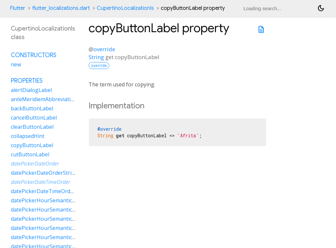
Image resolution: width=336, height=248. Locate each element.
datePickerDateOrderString (44, 172)
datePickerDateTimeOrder (40, 182)
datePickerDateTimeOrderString (51, 191)
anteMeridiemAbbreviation (44, 99)
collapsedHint (27, 136)
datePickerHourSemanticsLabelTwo (55, 237)
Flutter (17, 8)
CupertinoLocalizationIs (125, 8)
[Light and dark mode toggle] (321, 8)
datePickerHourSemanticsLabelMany (56, 209)
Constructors (33, 55)
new (16, 64)
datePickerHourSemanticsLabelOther (56, 228)
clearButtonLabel (32, 126)
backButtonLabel (32, 108)
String (96, 57)
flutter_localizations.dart (61, 8)
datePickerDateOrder (35, 163)
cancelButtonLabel (34, 117)
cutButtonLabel (30, 154)
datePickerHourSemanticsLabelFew (54, 200)
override (104, 49)
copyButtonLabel (32, 145)
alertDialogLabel (31, 90)
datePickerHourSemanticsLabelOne (54, 218)
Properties (27, 80)
